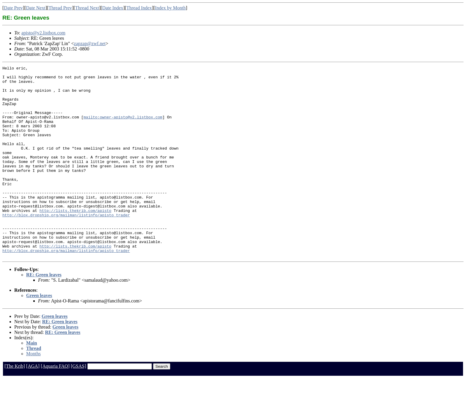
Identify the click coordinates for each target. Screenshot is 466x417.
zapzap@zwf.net (90, 43)
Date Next (35, 7)
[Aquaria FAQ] (55, 404)
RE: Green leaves (44, 312)
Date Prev (13, 7)
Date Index (112, 7)
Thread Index (139, 7)
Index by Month (170, 7)
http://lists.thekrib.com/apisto (75, 239)
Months (33, 391)
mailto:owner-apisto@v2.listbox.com (123, 127)
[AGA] (33, 404)
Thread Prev (60, 7)
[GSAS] (78, 404)
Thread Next (87, 7)
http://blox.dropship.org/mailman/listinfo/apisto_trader (66, 245)
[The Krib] (14, 404)
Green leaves (39, 333)
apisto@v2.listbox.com (43, 32)
